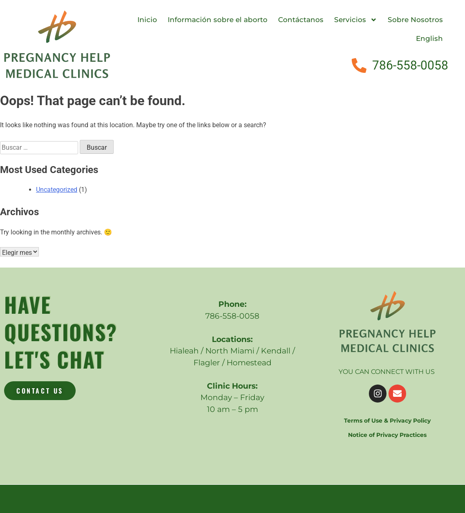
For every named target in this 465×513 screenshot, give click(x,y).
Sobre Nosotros (415, 20)
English (429, 38)
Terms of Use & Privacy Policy (387, 419)
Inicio (147, 20)
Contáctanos (300, 20)
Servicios (355, 19)
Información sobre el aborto (217, 20)
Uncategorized (56, 190)
